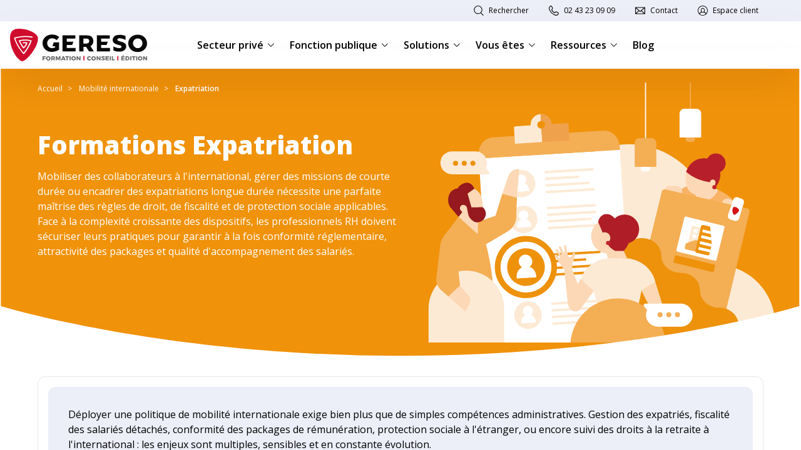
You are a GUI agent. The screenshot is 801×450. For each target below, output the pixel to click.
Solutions (432, 45)
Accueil (50, 88)
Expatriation (197, 88)
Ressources (584, 45)
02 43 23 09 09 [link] (589, 10)
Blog (643, 45)
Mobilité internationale (119, 88)
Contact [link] (664, 10)
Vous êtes (506, 45)
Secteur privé (236, 45)
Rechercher (509, 10)
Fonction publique (339, 45)
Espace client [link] (735, 10)
